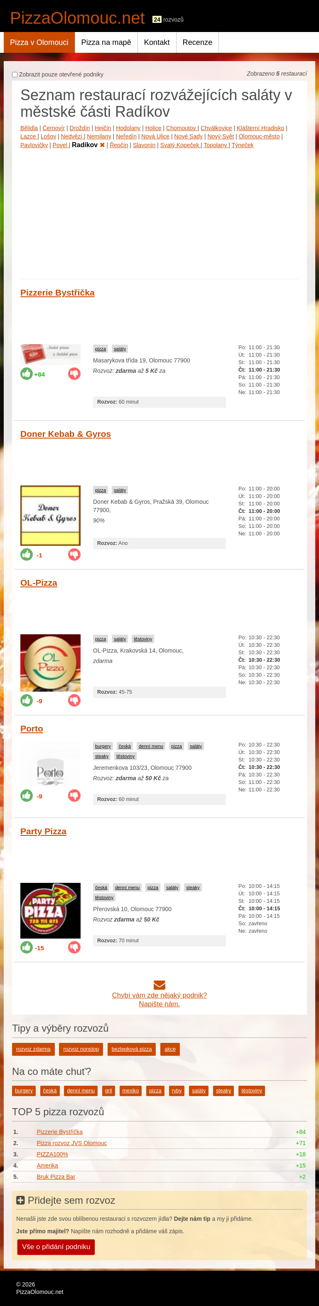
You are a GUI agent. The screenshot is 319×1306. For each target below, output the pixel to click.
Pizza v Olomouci (39, 42)
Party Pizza (43, 831)
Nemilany (99, 136)
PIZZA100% (52, 1154)
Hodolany (128, 128)
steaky (101, 756)
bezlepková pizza (132, 1049)
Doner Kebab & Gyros (65, 434)
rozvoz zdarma (33, 1049)
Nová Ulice (155, 136)
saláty (120, 348)
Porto (31, 728)
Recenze (198, 42)
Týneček (243, 145)
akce (170, 1049)
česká (125, 746)
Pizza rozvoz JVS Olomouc (72, 1143)
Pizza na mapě (106, 42)
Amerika (47, 1165)
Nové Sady (188, 136)
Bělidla (29, 128)
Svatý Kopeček (180, 145)
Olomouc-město (259, 136)
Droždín (80, 128)
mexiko (131, 1091)
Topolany (216, 145)
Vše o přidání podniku (56, 1247)
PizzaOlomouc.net (77, 18)
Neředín (126, 136)
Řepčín (119, 145)
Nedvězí (72, 136)
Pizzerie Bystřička (57, 292)
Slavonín (144, 145)
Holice (153, 128)
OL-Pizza (38, 582)
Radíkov (88, 144)
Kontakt (157, 42)
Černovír (53, 128)
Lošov (48, 136)
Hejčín (103, 128)
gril (108, 1091)
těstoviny (143, 638)
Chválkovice (216, 128)
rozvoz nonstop (80, 1049)
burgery (103, 746)
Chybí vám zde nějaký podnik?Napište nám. (159, 995)
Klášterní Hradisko (260, 128)
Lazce (28, 136)
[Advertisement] (159, 212)
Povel (61, 145)
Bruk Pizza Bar (56, 1176)
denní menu (151, 746)
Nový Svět (220, 136)
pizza (100, 348)
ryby (177, 1091)
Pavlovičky (34, 145)
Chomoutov (181, 128)
